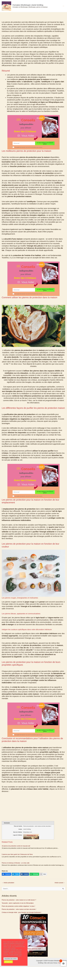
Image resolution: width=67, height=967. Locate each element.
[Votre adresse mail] (34, 949)
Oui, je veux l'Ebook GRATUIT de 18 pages (34, 933)
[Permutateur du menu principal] (63, 6)
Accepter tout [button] (8, 961)
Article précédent (8, 883)
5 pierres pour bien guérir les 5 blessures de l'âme (17, 854)
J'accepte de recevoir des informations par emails (33, 953)
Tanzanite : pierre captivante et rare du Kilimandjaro (18, 903)
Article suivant (60, 883)
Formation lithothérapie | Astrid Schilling (28, 5)
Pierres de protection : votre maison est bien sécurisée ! (19, 909)
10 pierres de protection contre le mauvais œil (16, 846)
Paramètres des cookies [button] (11, 958)
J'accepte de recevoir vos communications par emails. (27, 147)
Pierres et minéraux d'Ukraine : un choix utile (15, 863)
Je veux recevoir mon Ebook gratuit (45, 143)
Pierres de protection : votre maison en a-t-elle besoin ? (19, 900)
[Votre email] (24, 143)
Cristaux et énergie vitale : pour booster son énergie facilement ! (21, 912)
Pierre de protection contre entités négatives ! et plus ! (18, 906)
